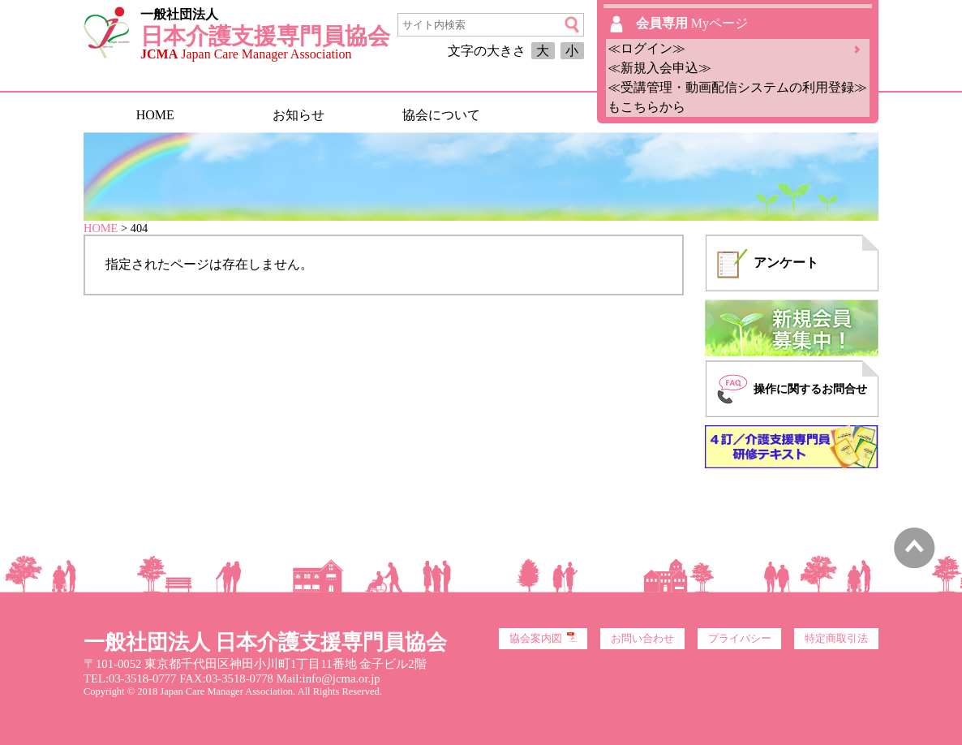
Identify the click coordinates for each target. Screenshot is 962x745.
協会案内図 (543, 637)
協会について (441, 115)
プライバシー (739, 638)
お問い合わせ (642, 638)
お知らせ (298, 115)
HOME (155, 115)
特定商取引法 (836, 638)
